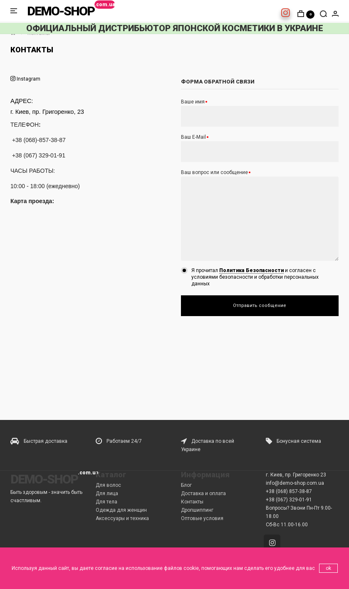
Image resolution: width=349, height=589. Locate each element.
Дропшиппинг (197, 510)
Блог (186, 485)
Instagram (27, 79)
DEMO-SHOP (60, 11)
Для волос (108, 485)
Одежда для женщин (121, 510)
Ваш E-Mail (193, 137)
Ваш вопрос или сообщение (214, 172)
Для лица (107, 493)
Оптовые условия (202, 518)
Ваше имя (193, 102)
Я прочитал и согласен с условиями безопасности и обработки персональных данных (255, 277)
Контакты (192, 502)
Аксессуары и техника (122, 518)
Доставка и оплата (203, 493)
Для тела (106, 502)
